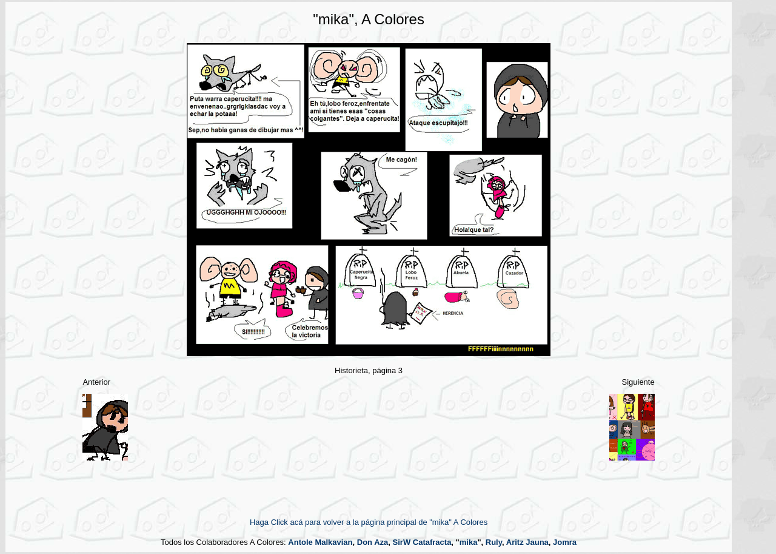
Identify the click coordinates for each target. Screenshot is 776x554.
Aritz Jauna (527, 542)
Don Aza (373, 542)
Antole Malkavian (320, 542)
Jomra (565, 542)
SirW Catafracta (422, 542)
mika (469, 542)
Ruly (494, 542)
